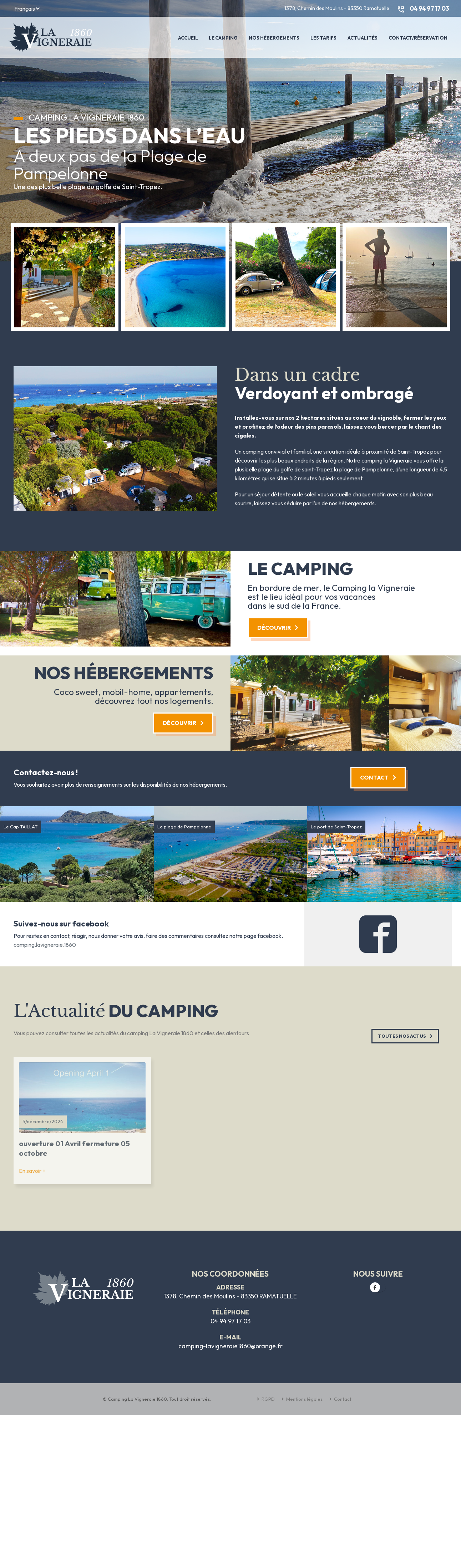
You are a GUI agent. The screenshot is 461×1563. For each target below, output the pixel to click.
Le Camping (223, 38)
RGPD (267, 1399)
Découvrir (277, 627)
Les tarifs (323, 38)
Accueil (188, 38)
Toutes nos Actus (405, 1036)
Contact (378, 777)
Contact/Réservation (418, 38)
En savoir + (32, 1170)
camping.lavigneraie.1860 (45, 944)
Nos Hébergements (274, 38)
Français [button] (27, 8)
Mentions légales (304, 1399)
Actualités (363, 38)
